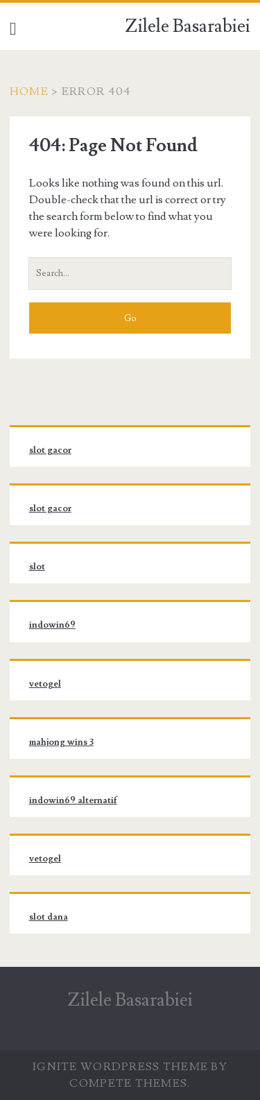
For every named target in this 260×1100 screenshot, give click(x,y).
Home (29, 91)
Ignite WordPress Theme (120, 1067)
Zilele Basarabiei (187, 26)
